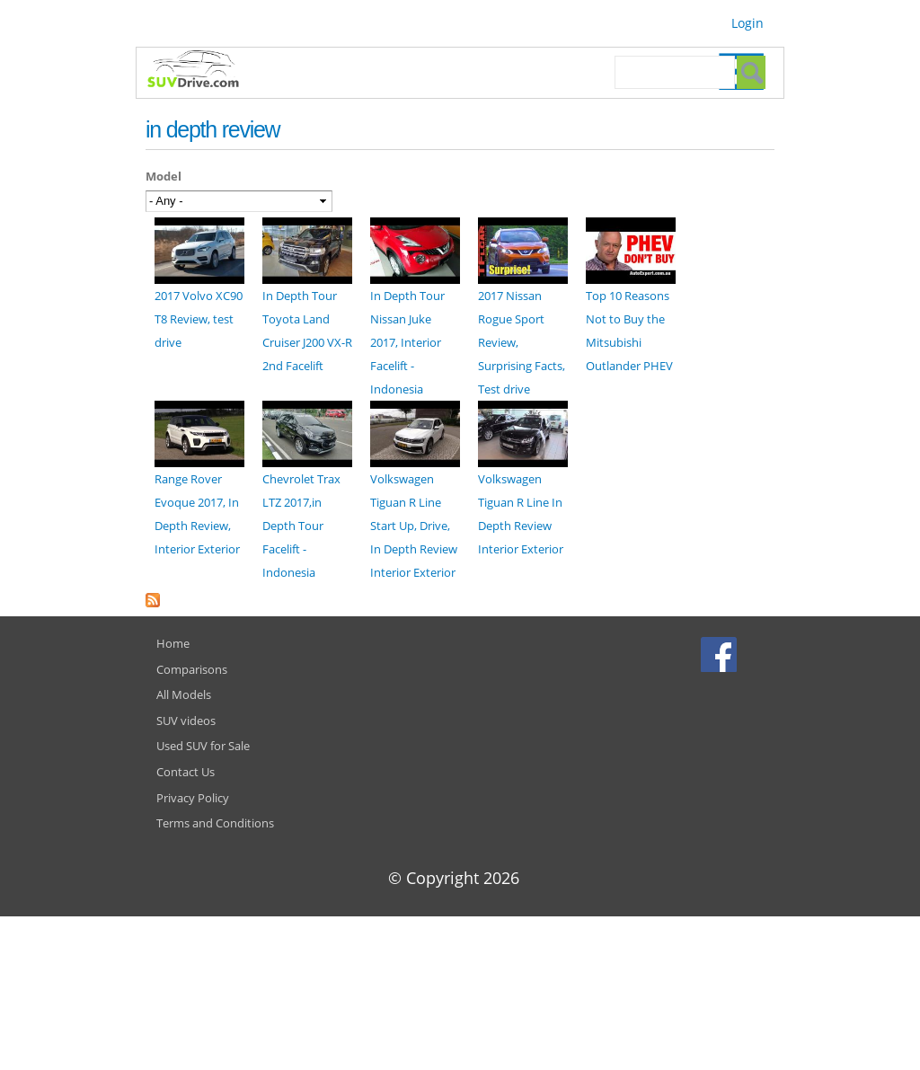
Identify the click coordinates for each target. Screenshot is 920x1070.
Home (173, 643)
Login (747, 22)
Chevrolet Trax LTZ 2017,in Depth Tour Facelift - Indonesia (301, 525)
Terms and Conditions (215, 823)
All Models (183, 694)
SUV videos (186, 720)
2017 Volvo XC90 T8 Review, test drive (199, 318)
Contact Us (185, 772)
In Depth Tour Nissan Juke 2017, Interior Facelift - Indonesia (407, 342)
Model (163, 176)
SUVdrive (202, 71)
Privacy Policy (192, 798)
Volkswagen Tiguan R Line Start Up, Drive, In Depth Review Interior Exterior (413, 525)
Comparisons (191, 669)
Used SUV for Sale (203, 746)
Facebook (721, 654)
